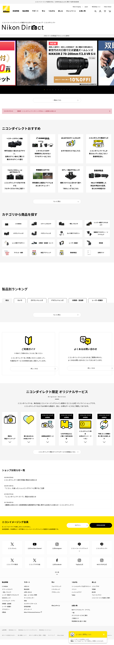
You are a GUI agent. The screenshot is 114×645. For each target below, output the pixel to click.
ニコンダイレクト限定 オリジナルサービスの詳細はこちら (57, 452)
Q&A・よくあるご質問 (30, 595)
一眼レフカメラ (6, 593)
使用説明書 (27, 607)
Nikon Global (107, 6)
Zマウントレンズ (38, 300)
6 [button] (58, 89)
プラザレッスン (55, 593)
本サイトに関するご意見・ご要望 (37, 636)
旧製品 (4, 613)
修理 (25, 601)
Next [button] (81, 89)
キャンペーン (71, 11)
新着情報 (16, 11)
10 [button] (69, 89)
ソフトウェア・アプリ (8, 601)
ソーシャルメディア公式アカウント (81, 587)
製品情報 (25, 11)
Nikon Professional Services (32, 613)
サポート (35, 11)
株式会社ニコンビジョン (45, 630)
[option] (57, 36)
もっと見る (57, 201)
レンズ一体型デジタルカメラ (10, 595)
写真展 (93, 590)
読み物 (93, 593)
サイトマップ (51, 636)
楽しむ (60, 11)
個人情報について (22, 636)
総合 (7, 300)
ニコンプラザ (95, 587)
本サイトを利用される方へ (8, 636)
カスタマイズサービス (30, 604)
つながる (51, 11)
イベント (74, 590)
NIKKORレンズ (6, 598)
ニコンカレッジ (55, 590)
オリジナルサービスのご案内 (79, 616)
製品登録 (26, 590)
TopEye (73, 595)
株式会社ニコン (96, 6)
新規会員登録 (100, 526)
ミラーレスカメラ (7, 590)
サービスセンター (29, 598)
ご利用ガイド (75, 619)
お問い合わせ (28, 593)
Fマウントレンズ (59, 300)
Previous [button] (33, 89)
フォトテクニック (56, 587)
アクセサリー (6, 610)
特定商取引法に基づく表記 (79, 622)
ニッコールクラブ (76, 593)
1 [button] (44, 89)
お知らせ (26, 587)
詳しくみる (34, 369)
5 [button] (55, 89)
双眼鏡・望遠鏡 (79, 300)
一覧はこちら (57, 100)
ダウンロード (28, 610)
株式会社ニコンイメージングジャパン (27, 630)
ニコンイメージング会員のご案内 (101, 598)
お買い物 (82, 11)
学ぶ (43, 11)
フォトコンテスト (96, 595)
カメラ (20, 300)
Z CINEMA (5, 587)
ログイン (75, 526)
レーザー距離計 (100, 300)
